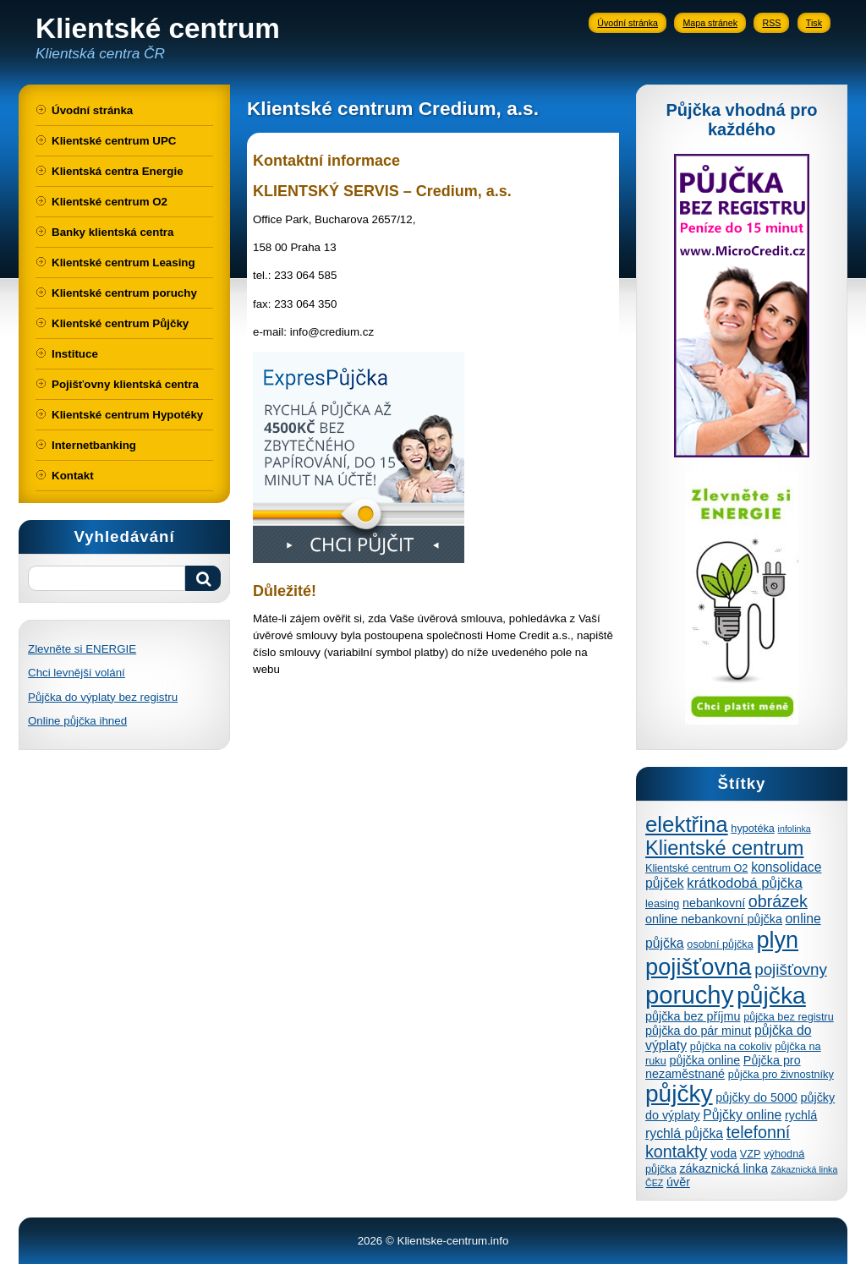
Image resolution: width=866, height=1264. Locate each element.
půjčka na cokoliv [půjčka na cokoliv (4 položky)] (731, 1046)
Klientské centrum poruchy (124, 293)
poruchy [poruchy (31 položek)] (689, 995)
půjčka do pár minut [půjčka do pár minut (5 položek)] (698, 1030)
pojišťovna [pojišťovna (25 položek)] (698, 967)
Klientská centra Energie (118, 171)
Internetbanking (94, 445)
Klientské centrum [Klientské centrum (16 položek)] (724, 848)
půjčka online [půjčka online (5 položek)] (704, 1060)
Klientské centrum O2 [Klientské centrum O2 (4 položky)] (696, 868)
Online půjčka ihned (77, 720)
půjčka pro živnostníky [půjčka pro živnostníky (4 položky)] (781, 1074)
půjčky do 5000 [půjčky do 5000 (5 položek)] (756, 1097)
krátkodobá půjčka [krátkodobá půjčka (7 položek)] (744, 883)
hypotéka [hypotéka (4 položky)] (753, 828)
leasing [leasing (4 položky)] (662, 903)
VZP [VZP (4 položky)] (750, 1153)
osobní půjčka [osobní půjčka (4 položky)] (720, 944)
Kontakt (73, 475)
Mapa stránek (709, 23)
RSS (771, 23)
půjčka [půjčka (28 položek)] (771, 995)
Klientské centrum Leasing (123, 262)
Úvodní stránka (627, 23)
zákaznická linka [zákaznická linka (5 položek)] (723, 1168)
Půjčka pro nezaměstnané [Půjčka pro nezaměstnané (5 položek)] (723, 1067)
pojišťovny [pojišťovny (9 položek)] (790, 969)
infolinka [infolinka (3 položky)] (794, 829)
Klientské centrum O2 (109, 201)
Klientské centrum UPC (114, 140)
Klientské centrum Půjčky (120, 323)
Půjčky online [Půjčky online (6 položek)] (742, 1115)
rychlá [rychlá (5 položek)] (801, 1115)
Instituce (75, 353)
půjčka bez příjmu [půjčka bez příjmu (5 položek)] (692, 1016)
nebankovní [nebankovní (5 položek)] (713, 903)
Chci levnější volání (76, 672)
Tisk (814, 23)
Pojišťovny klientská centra (125, 384)
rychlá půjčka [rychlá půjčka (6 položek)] (684, 1133)
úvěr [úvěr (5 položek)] (678, 1182)
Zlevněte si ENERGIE (82, 649)
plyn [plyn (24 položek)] (777, 940)
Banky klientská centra (112, 232)
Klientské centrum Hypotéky (127, 414)
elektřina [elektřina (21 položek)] (686, 824)
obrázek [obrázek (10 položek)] (778, 901)
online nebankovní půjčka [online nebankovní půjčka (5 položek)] (713, 919)
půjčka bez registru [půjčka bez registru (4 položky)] (788, 1016)
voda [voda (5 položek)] (723, 1153)
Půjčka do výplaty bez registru (103, 697)
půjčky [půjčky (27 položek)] (679, 1094)
